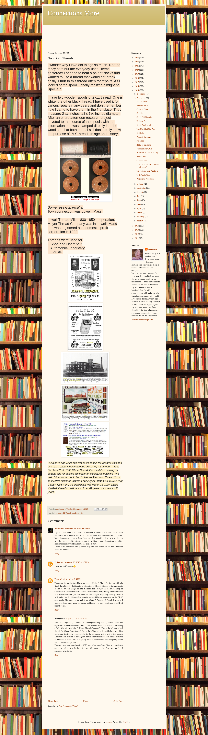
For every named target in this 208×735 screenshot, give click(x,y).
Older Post (118, 701)
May (139, 204)
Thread (68, 513)
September (141, 188)
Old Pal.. (140, 133)
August (140, 192)
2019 (137, 74)
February (141, 217)
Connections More (73, 13)
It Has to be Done (144, 145)
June (139, 200)
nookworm (153, 249)
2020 (137, 70)
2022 (137, 62)
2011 (137, 238)
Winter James (142, 101)
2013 (137, 230)
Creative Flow (142, 109)
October (140, 184)
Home (85, 701)
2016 (137, 86)
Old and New (142, 161)
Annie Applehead (144, 125)
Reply (57, 553)
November (141, 98)
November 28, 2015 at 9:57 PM (76, 562)
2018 (137, 78)
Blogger (126, 722)
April (139, 208)
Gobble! (140, 113)
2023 (137, 58)
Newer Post (53, 701)
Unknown (59, 562)
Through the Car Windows (147, 171)
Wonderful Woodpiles (145, 179)
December (141, 94)
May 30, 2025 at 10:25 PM (76, 619)
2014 (137, 226)
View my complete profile (142, 320)
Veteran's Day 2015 (144, 149)
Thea (57, 579)
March (140, 212)
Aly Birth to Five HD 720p (147, 153)
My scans (58, 513)
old (63, 513)
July (139, 196)
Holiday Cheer (142, 121)
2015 (137, 90)
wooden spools (77, 513)
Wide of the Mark (144, 137)
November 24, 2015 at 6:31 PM (77, 528)
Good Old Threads (144, 117)
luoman (108, 722)
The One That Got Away (146, 129)
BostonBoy (59, 528)
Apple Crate (141, 157)
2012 (137, 234)
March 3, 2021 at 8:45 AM (70, 579)
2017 (137, 82)
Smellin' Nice (142, 105)
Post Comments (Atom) (68, 706)
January (140, 221)
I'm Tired (140, 141)
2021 (137, 66)
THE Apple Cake (143, 175)
